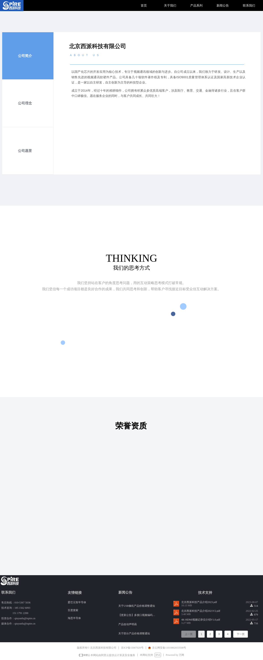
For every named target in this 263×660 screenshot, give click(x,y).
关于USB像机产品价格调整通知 (136, 606)
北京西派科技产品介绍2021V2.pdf (200, 611)
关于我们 (170, 5)
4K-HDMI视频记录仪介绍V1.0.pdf (200, 619)
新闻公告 (223, 5)
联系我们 (249, 5)
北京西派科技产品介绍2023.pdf (199, 602)
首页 (144, 5)
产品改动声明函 (127, 624)
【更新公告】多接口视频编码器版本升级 (137, 615)
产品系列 (196, 5)
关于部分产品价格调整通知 (134, 633)
